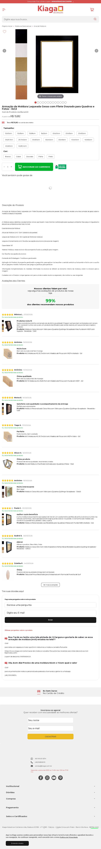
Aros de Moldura (40, 26)
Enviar (50, 620)
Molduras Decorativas (23, 26)
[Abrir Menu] (4, 9)
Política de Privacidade (69, 837)
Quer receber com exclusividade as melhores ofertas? (51, 712)
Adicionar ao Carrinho (34, 167)
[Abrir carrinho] (94, 9)
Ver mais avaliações (50, 585)
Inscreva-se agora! (50, 710)
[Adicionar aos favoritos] (4, 31)
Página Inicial (7, 26)
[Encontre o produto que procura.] (95, 19)
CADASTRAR (50, 736)
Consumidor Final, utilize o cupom (49, 1)
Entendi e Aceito (17, 843)
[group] (50, 692)
